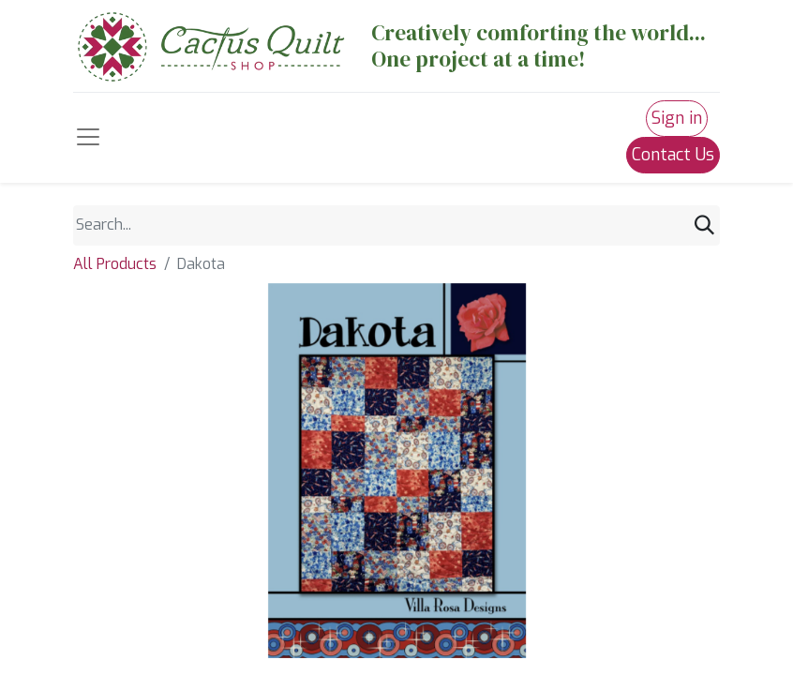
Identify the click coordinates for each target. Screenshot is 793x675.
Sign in (676, 118)
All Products (115, 264)
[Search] (704, 225)
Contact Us (673, 154)
